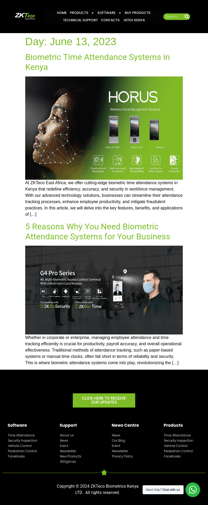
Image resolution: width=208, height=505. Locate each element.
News (64, 440)
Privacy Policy (122, 456)
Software (109, 13)
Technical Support (80, 20)
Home (62, 12)
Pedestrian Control (22, 451)
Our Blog (118, 440)
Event (64, 446)
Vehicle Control (20, 446)
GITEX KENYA (134, 20)
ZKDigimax (68, 461)
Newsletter (68, 451)
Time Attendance (21, 435)
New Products (70, 456)
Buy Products (137, 12)
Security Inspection (22, 440)
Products (82, 13)
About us (67, 435)
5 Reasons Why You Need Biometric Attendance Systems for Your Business (97, 231)
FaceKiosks (16, 456)
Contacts (110, 20)
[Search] (187, 16)
